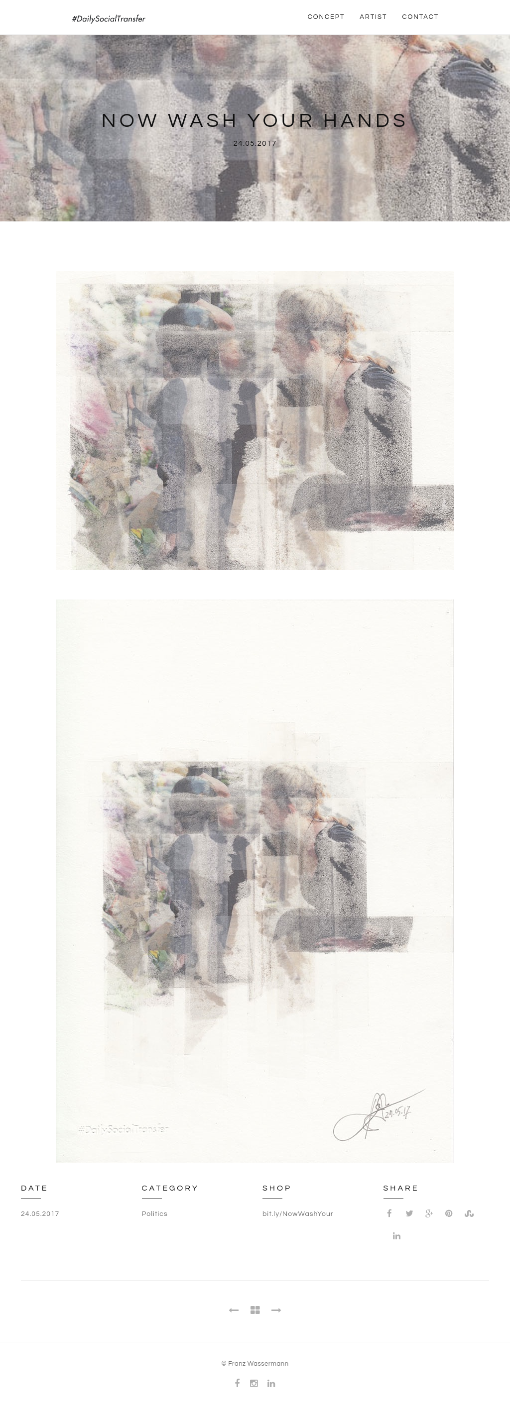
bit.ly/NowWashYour (298, 1213)
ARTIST (373, 16)
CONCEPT (326, 16)
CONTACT (420, 16)
